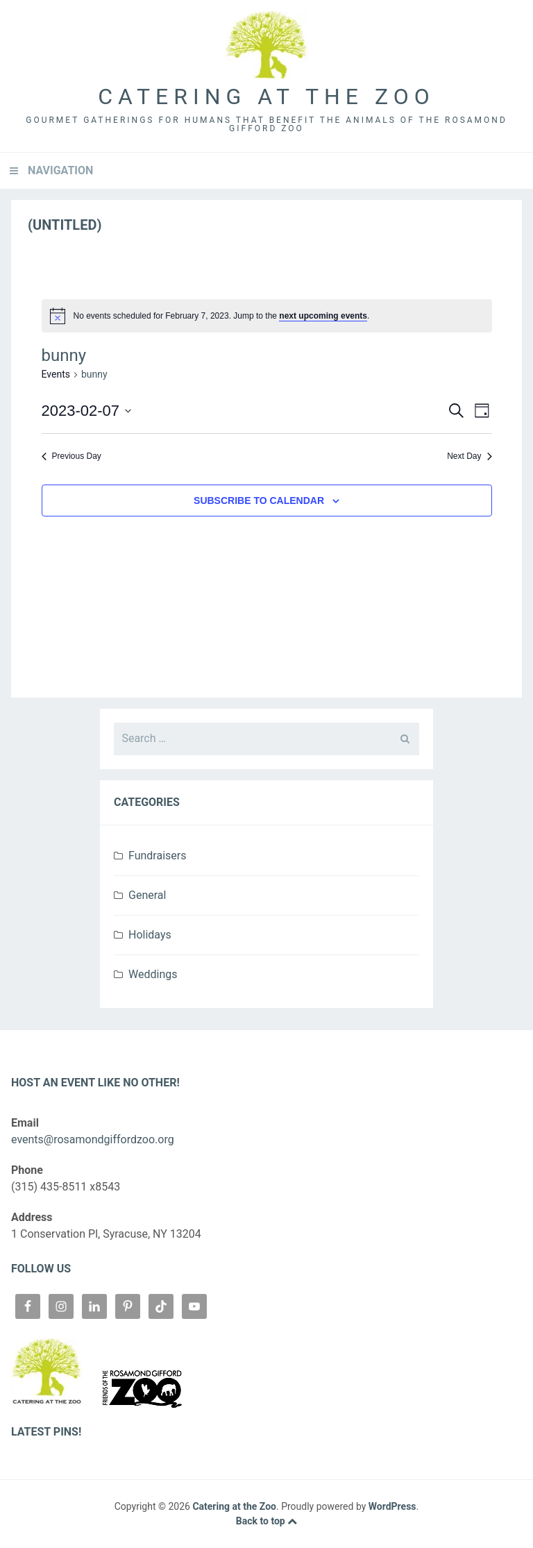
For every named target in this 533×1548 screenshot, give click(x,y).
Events (56, 374)
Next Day (469, 456)
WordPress (392, 1506)
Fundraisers (157, 855)
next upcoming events (323, 316)
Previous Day (71, 456)
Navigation (60, 170)
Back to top (266, 1520)
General (147, 895)
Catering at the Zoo (266, 96)
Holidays (149, 934)
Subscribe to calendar (259, 500)
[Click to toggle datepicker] (87, 410)
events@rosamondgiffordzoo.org (92, 1139)
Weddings (152, 974)
